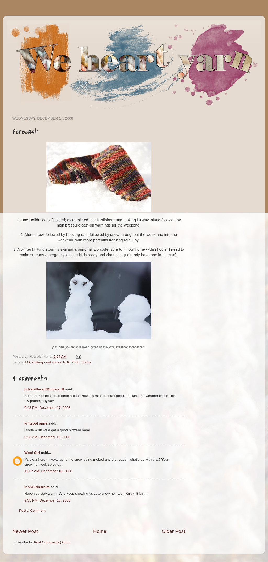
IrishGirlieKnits (37, 487)
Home (99, 531)
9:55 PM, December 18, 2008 (47, 500)
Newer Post (25, 531)
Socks (86, 362)
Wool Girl (32, 453)
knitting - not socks (46, 362)
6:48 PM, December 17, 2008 (47, 408)
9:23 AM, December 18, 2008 (47, 437)
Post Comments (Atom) (52, 542)
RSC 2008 (71, 362)
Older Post (173, 531)
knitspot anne (35, 423)
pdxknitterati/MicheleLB (44, 389)
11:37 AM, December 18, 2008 (48, 471)
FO (27, 362)
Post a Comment (32, 511)
